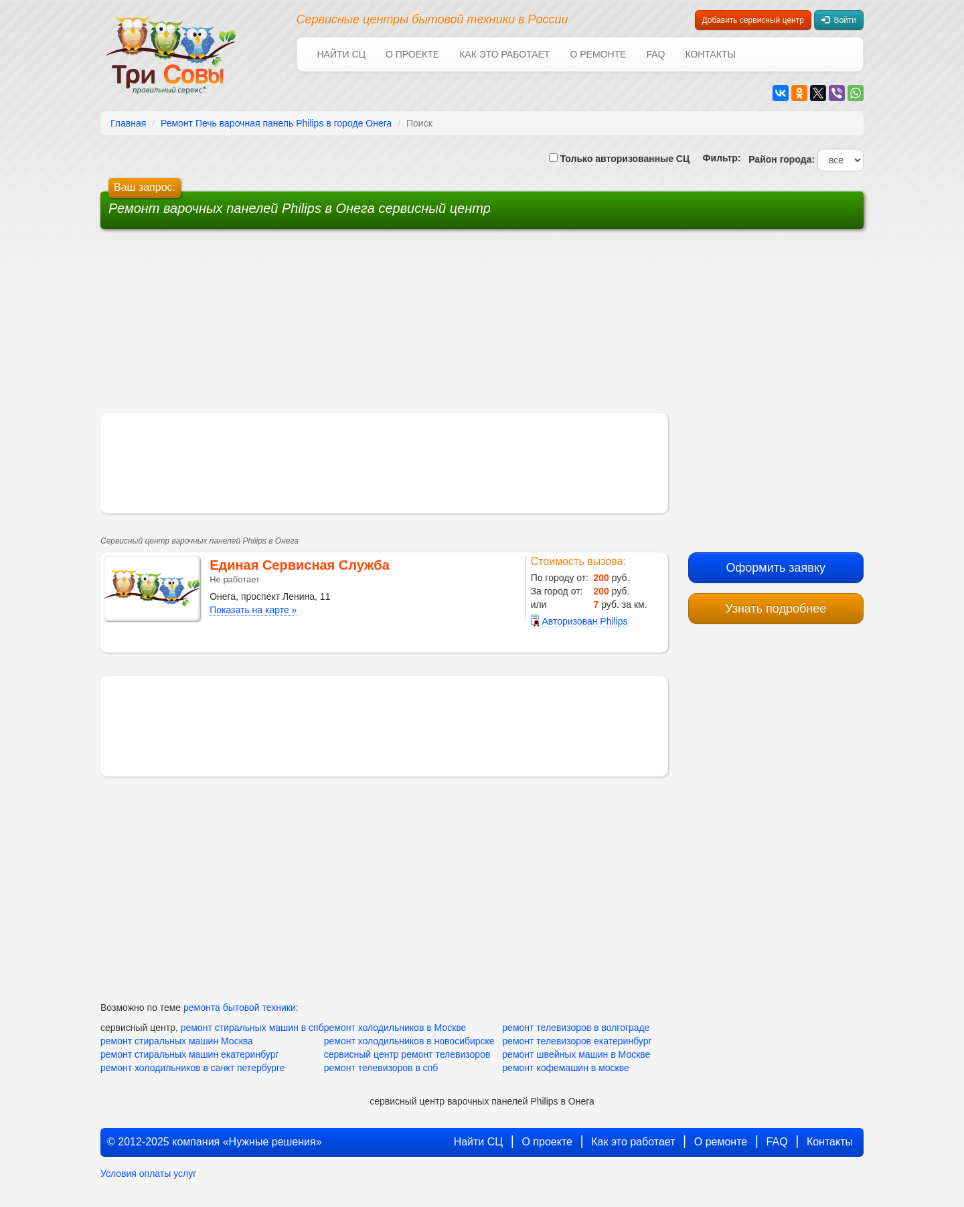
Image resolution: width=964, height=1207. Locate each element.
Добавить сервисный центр (753, 20)
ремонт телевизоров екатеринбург (576, 1041)
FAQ (655, 54)
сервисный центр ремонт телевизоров (407, 1054)
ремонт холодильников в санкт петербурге (192, 1067)
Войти (838, 20)
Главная (128, 123)
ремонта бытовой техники (239, 1007)
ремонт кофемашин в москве (565, 1067)
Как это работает (504, 54)
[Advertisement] (380, 326)
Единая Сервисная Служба (300, 565)
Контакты (710, 54)
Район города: (779, 159)
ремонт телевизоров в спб (381, 1067)
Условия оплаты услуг (148, 1173)
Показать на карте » (253, 610)
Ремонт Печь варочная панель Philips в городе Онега (276, 123)
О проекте (412, 54)
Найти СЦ (341, 54)
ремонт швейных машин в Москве (576, 1054)
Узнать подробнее (775, 608)
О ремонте (598, 54)
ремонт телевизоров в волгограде (575, 1027)
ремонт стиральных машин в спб (252, 1027)
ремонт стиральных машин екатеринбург (189, 1054)
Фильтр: (716, 158)
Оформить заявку (775, 567)
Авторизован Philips (585, 621)
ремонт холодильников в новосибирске (409, 1041)
